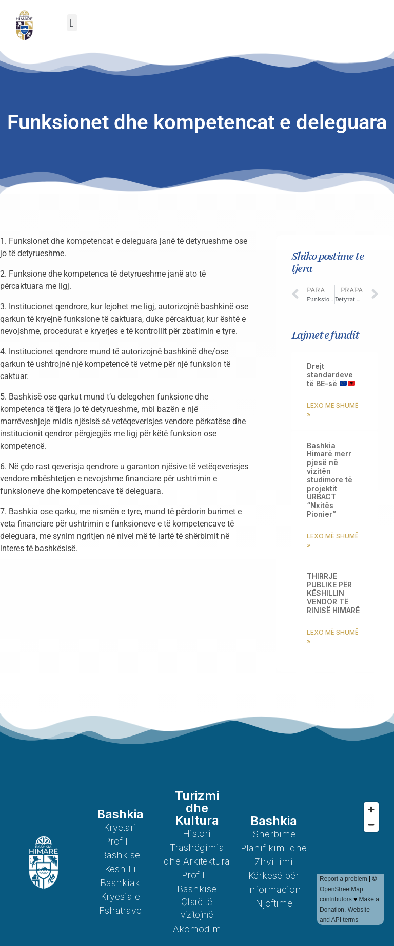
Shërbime (274, 834)
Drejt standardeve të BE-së (331, 375)
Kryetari (120, 827)
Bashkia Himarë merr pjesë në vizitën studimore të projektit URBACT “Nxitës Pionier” (329, 479)
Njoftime (273, 903)
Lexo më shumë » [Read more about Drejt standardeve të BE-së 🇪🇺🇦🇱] (333, 410)
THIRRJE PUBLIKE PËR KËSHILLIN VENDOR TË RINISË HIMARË (333, 593)
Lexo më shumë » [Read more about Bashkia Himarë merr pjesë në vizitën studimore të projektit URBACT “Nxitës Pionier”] (333, 540)
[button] (72, 22)
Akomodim (197, 928)
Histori (197, 833)
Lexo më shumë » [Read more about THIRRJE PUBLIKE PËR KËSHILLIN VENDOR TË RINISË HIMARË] (333, 636)
